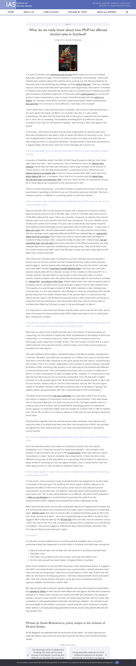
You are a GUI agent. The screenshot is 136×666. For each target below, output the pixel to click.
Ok (117, 662)
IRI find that (66, 519)
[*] (27, 588)
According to (52, 281)
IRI (40, 176)
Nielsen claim (38, 513)
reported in (65, 268)
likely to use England (38, 497)
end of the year (83, 84)
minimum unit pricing (61, 74)
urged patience (87, 94)
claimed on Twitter (37, 591)
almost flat (34, 281)
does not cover (33, 230)
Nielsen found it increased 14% (40, 173)
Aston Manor (32, 176)
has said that (32, 103)
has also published (62, 395)
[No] (133, 662)
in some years (73, 452)
